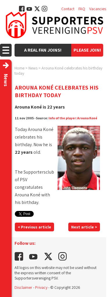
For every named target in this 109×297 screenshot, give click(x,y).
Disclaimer (23, 287)
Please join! (87, 50)
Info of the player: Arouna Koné (73, 118)
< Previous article (34, 227)
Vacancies (97, 8)
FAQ (81, 8)
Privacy (41, 287)
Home (19, 68)
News (32, 68)
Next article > (84, 227)
